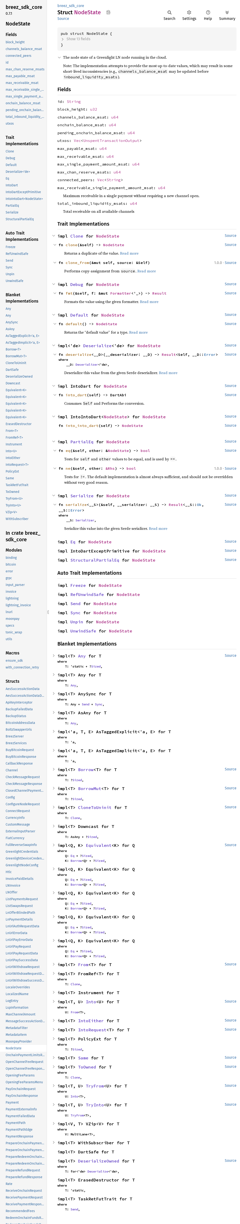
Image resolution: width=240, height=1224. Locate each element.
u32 (93, 109)
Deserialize (97, 345)
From (83, 964)
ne (68, 468)
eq (68, 450)
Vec (77, 140)
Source (63, 18)
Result (159, 293)
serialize (76, 504)
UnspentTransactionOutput (111, 140)
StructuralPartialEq (94, 560)
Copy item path (108, 12)
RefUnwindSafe (87, 594)
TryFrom (95, 1086)
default (74, 323)
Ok (199, 504)
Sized (96, 666)
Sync (75, 612)
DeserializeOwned (98, 1161)
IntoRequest (92, 1030)
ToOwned (87, 1067)
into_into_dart (82, 425)
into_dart (76, 395)
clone (71, 244)
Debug (76, 284)
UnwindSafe (83, 631)
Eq (72, 542)
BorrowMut (89, 788)
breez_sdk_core (70, 6)
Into (91, 1001)
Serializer (84, 520)
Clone (76, 236)
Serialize (82, 495)
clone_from (77, 262)
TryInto (95, 1105)
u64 (114, 117)
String (74, 101)
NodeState (107, 236)
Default (79, 315)
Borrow (86, 769)
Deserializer (86, 364)
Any (82, 656)
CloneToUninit (95, 807)
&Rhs (110, 468)
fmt (69, 293)
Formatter (120, 293)
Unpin (76, 622)
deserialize (78, 354)
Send (75, 603)
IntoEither (91, 1020)
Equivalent (99, 845)
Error (210, 354)
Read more (129, 253)
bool (145, 450)
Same (83, 1058)
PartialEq (82, 441)
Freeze (78, 585)
